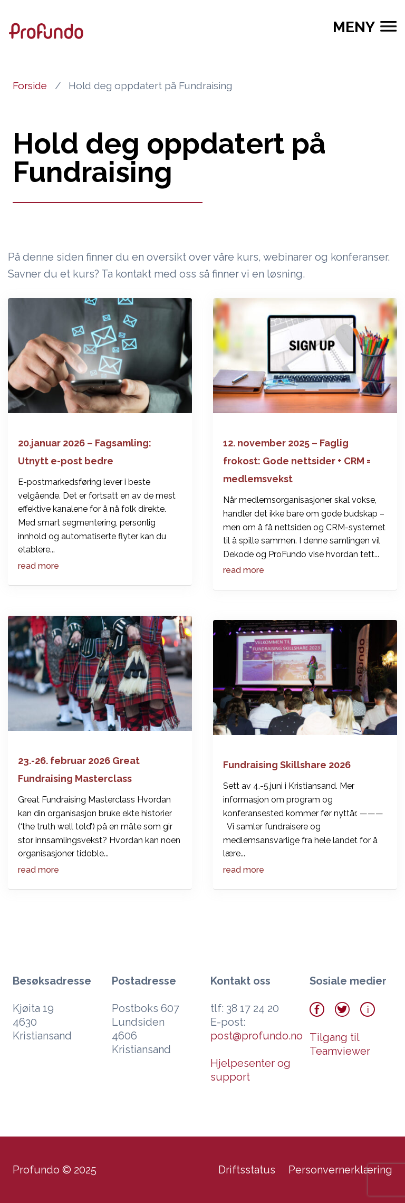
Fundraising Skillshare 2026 (287, 764)
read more (38, 566)
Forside (30, 85)
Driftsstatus (246, 1169)
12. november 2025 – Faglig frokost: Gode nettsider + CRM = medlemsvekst (297, 460)
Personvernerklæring (340, 1169)
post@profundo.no (256, 1035)
